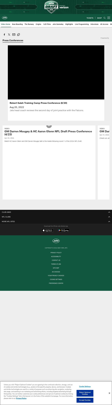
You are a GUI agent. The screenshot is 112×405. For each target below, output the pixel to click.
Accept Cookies (85, 400)
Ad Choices (56, 238)
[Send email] (14, 36)
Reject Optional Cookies (85, 393)
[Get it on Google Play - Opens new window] (63, 198)
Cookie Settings (56, 246)
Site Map (56, 234)
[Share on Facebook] (4, 36)
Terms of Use (56, 230)
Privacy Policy (56, 219)
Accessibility (56, 223)
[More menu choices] (108, 18)
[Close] (109, 393)
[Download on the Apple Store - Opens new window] (47, 197)
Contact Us (56, 226)
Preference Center (56, 249)
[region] (56, 393)
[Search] (104, 17)
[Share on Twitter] (9, 36)
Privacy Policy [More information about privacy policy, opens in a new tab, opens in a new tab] (21, 398)
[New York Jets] (56, 207)
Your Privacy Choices (56, 242)
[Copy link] (18, 35)
